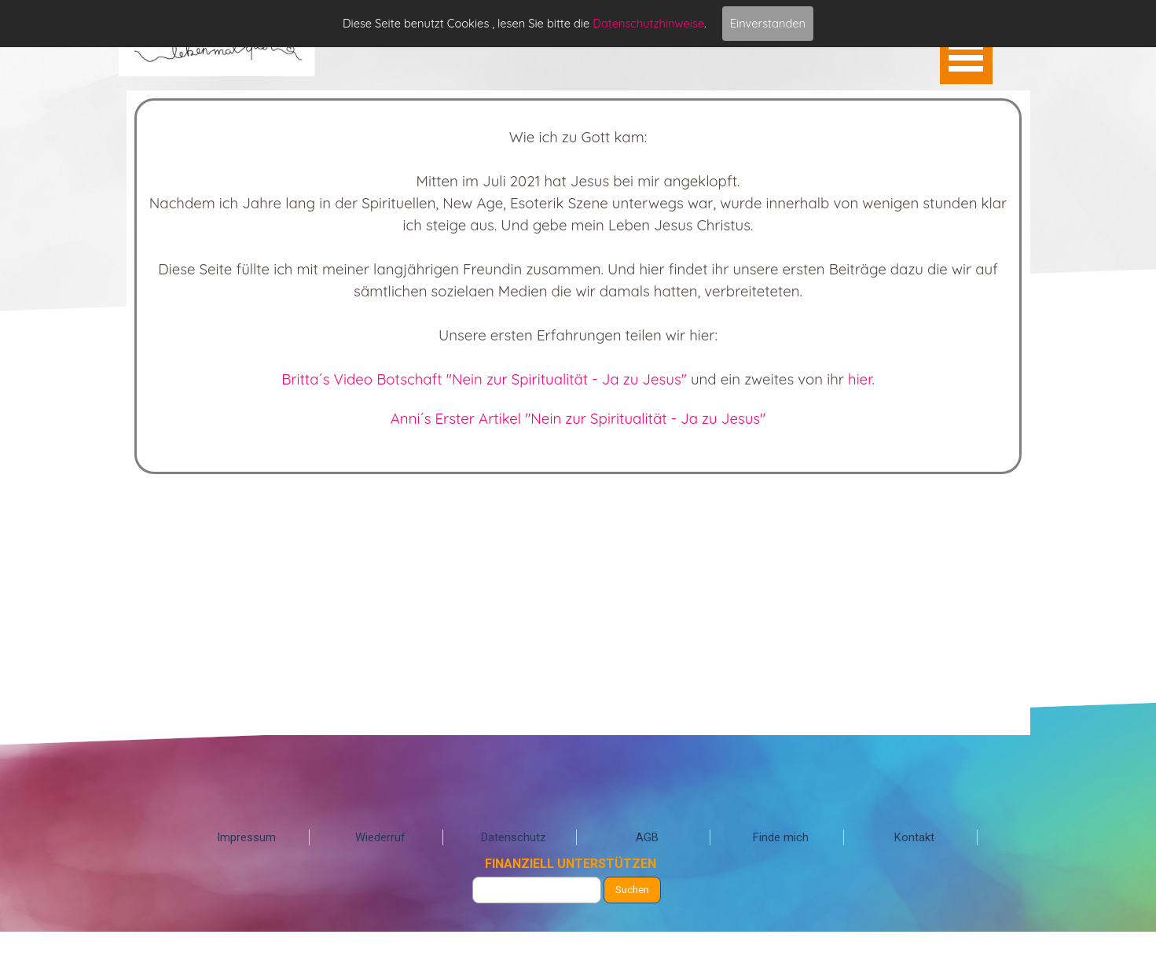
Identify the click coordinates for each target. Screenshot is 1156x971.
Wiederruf (380, 837)
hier (860, 379)
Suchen (632, 890)
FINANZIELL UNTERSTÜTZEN (570, 863)
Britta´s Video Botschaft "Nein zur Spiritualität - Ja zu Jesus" (484, 379)
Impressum (246, 837)
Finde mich (781, 837)
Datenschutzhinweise (648, 23)
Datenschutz (513, 837)
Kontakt (914, 837)
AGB (647, 837)
